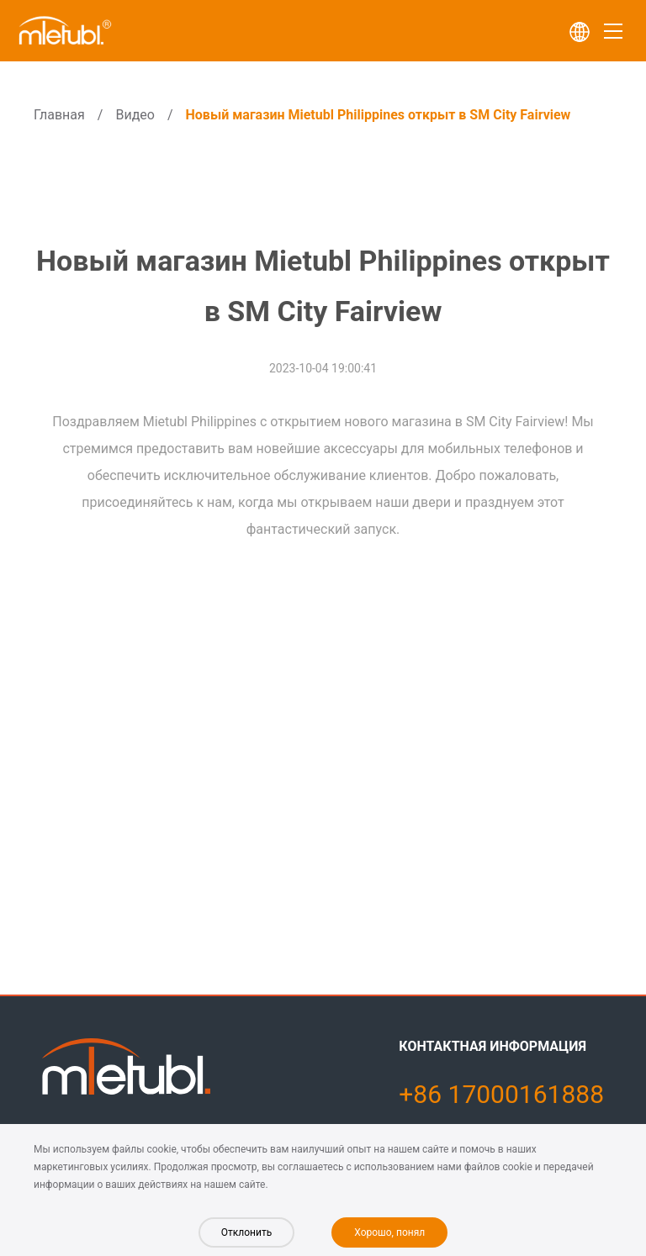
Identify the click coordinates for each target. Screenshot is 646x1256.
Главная (59, 115)
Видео (134, 115)
